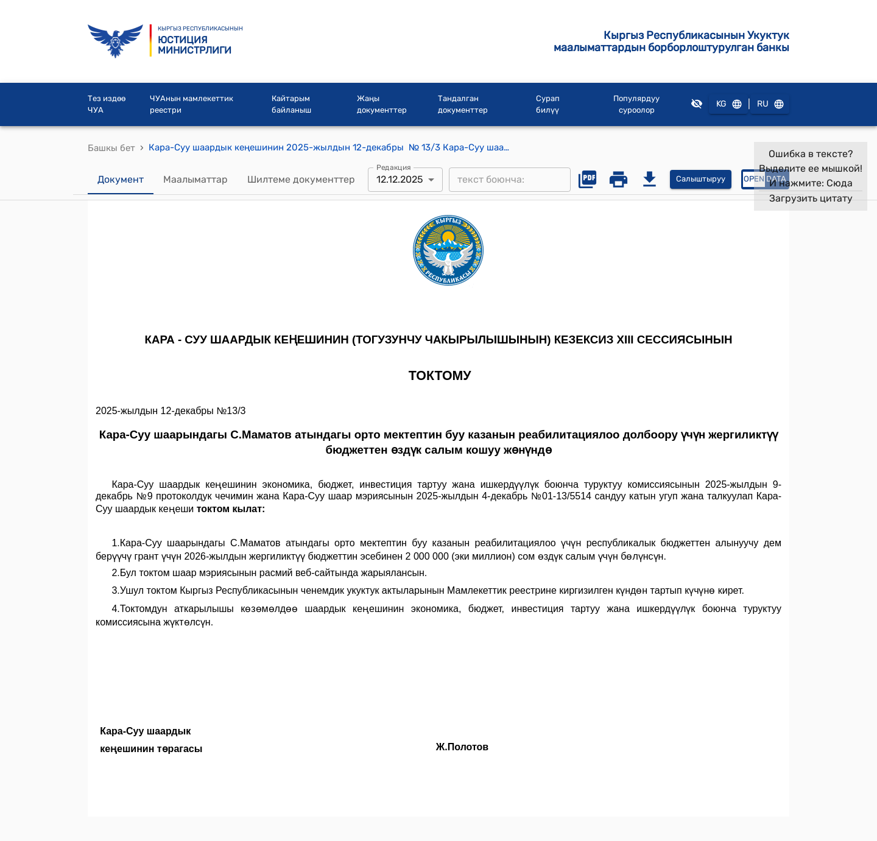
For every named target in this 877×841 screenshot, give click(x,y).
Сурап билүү (548, 104)
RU (769, 104)
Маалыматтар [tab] (195, 179)
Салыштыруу (700, 179)
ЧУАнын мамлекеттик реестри (191, 104)
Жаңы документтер (382, 104)
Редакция (393, 167)
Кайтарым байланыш (291, 104)
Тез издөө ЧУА (106, 104)
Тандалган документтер (463, 104)
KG (728, 104)
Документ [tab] (120, 179)
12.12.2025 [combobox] (399, 179)
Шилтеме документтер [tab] (301, 179)
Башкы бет (111, 148)
